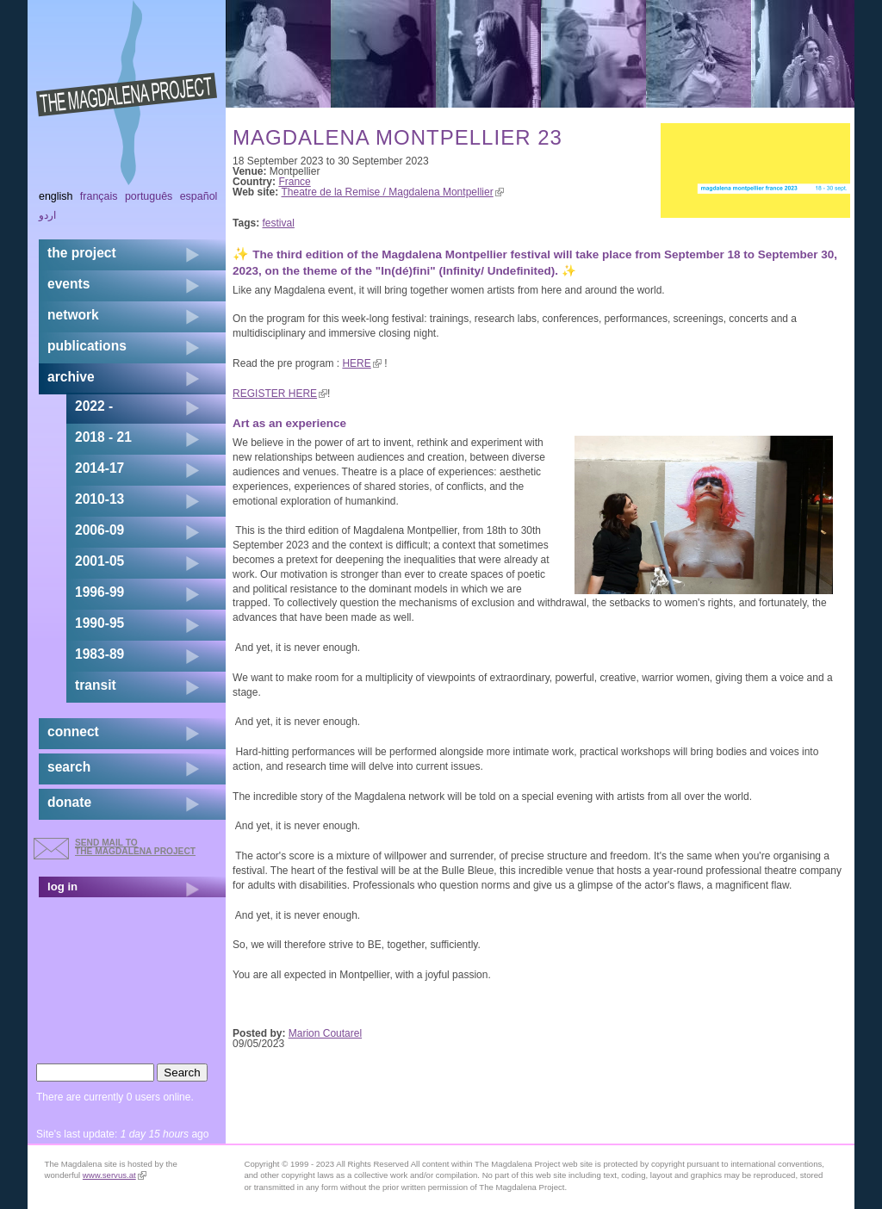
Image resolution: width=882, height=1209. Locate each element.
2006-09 (99, 530)
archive (71, 376)
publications (87, 345)
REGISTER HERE (280, 394)
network (73, 314)
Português (148, 196)
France (294, 182)
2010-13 (99, 499)
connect (73, 731)
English (56, 196)
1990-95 (99, 623)
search (68, 767)
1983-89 (99, 654)
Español (199, 196)
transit (95, 685)
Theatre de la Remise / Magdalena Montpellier (393, 192)
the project (81, 252)
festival (279, 223)
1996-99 (99, 592)
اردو (47, 215)
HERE (361, 363)
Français (99, 196)
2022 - (94, 406)
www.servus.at (114, 1175)
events (68, 283)
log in (62, 886)
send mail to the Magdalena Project (135, 847)
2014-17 (99, 468)
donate (69, 802)
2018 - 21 (103, 437)
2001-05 (99, 561)
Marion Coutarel (325, 1033)
